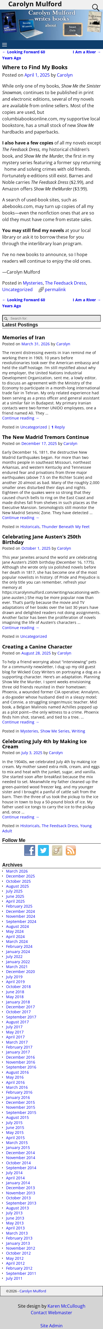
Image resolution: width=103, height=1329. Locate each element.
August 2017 (17, 1021)
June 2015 (15, 1127)
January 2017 (18, 1052)
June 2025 (15, 896)
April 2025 (15, 901)
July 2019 (14, 976)
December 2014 (20, 1152)
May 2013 (15, 1223)
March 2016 (17, 1087)
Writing (78, 731)
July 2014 (14, 1172)
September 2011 (21, 1273)
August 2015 (17, 1117)
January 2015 (18, 1147)
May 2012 (15, 1258)
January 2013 (18, 1243)
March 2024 (17, 941)
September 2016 (21, 1067)
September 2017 (21, 1017)
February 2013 (19, 1238)
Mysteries (33, 283)
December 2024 (20, 911)
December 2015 (20, 1102)
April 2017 (15, 1037)
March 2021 (17, 966)
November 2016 (20, 1062)
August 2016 (17, 1072)
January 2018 (18, 1001)
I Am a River (87, 51)
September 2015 (21, 1112)
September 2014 (21, 1167)
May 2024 (15, 931)
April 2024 (15, 936)
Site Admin (51, 1326)
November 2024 (20, 916)
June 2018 (15, 991)
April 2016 (15, 1082)
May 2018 (15, 996)
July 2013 (14, 1212)
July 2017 (14, 1026)
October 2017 (18, 1011)
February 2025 (19, 906)
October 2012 (18, 1253)
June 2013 (15, 1218)
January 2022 (18, 961)
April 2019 (15, 981)
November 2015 (20, 1107)
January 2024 (18, 951)
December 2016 (20, 1057)
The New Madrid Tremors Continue (45, 437)
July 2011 (14, 1278)
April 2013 (15, 1227)
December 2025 (20, 876)
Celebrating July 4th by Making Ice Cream (44, 744)
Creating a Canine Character (37, 646)
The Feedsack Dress (65, 283)
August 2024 (17, 926)
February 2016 (19, 1092)
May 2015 (15, 1132)
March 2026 (17, 871)
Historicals (30, 526)
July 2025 (14, 891)
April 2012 (15, 1263)
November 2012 (20, 1248)
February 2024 (19, 946)
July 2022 (14, 956)
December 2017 (20, 1006)
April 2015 (15, 1137)
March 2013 (17, 1233)
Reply (58, 427)
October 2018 (18, 986)
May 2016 (15, 1077)
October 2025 (18, 881)
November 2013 (20, 1192)
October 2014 (18, 1162)
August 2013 (17, 1208)
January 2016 (18, 1097)
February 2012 (19, 1268)
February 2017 (19, 1047)
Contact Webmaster (51, 1313)
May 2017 (15, 1032)
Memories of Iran (23, 337)
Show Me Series (54, 731)
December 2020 (20, 971)
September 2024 (21, 921)
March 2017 (17, 1042)
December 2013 (20, 1187)
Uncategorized (17, 289)
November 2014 (20, 1157)
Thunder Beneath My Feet (66, 526)
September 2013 (21, 1203)
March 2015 (17, 1142)
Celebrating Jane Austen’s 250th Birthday (41, 539)
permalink (55, 289)
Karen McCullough (66, 1306)
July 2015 (14, 1122)
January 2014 (18, 1182)
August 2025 (17, 886)
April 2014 (15, 1177)
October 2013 (18, 1197)
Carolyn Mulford (33, 1291)
